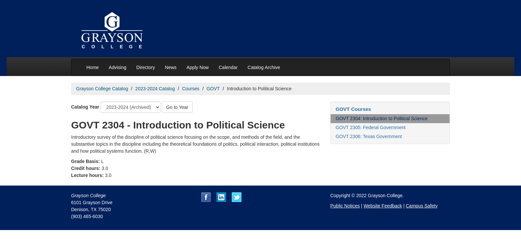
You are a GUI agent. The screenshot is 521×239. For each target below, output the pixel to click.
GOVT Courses (353, 109)
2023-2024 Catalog (155, 88)
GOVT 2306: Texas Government (369, 136)
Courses (190, 88)
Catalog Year (85, 107)
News (170, 67)
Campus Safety (422, 205)
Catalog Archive (264, 67)
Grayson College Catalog (102, 88)
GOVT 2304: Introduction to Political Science (382, 118)
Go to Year (177, 107)
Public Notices (345, 205)
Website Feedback (383, 205)
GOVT (213, 88)
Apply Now (197, 67)
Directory (145, 67)
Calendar (228, 67)
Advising (117, 67)
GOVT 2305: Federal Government (371, 127)
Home (92, 67)
